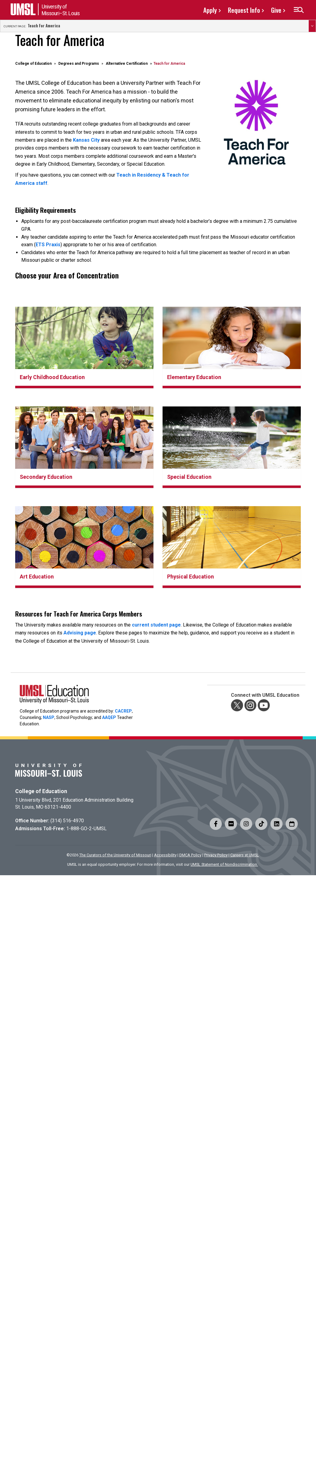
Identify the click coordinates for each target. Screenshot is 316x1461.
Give (276, 10)
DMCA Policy (190, 855)
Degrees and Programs (78, 63)
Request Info (244, 10)
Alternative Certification (127, 63)
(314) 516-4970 (67, 821)
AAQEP (109, 717)
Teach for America (44, 26)
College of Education (33, 63)
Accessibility (165, 855)
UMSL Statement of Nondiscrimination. (224, 864)
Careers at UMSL (244, 855)
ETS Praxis (48, 244)
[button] (298, 10)
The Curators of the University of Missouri (115, 855)
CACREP (123, 711)
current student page (156, 625)
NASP (48, 717)
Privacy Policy (216, 855)
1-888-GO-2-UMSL (86, 828)
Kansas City (86, 140)
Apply (210, 10)
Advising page (80, 633)
